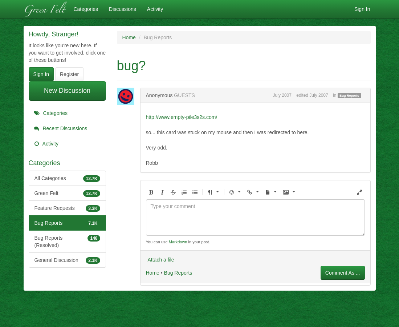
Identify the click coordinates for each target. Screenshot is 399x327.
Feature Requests (67, 208)
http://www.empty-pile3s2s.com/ (181, 117)
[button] (151, 193)
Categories (85, 9)
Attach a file (161, 260)
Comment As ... (342, 273)
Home (152, 273)
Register (69, 74)
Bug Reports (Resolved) (67, 241)
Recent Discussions (60, 128)
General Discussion (67, 260)
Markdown (178, 242)
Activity (155, 9)
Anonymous (159, 95)
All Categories (67, 178)
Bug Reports (67, 223)
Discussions (122, 9)
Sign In (362, 9)
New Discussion (67, 90)
